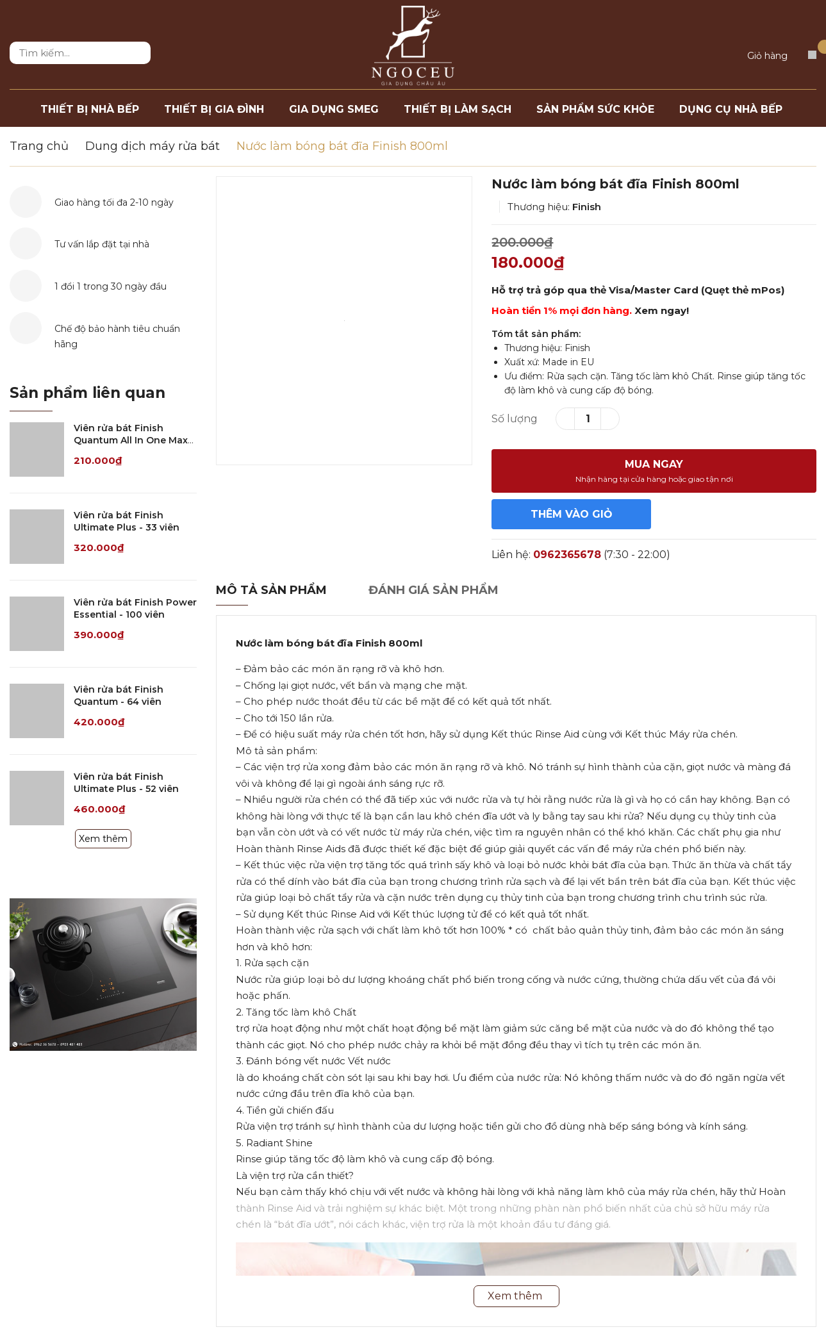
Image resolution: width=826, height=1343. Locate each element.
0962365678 (567, 554)
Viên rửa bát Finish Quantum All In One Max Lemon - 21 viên (131, 440)
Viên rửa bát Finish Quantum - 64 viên (118, 696)
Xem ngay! (661, 310)
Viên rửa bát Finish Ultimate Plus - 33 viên (126, 521)
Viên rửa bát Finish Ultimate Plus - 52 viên (126, 783)
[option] (344, 320)
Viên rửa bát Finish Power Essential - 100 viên (135, 609)
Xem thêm (103, 839)
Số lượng (514, 419)
